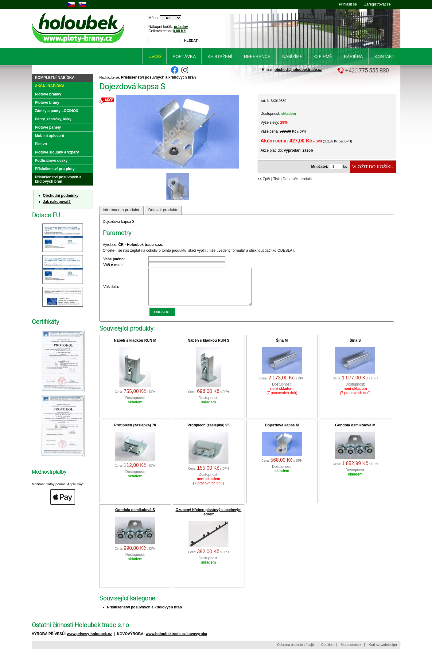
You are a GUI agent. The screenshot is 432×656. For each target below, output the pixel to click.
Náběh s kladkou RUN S (208, 348)
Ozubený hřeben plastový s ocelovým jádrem (209, 519)
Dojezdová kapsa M (282, 432)
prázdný (181, 27)
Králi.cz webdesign (383, 652)
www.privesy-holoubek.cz (89, 641)
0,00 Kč (179, 31)
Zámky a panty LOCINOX (56, 111)
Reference (257, 56)
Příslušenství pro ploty (55, 169)
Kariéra (353, 56)
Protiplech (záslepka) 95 (209, 432)
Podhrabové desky (51, 160)
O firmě (323, 56)
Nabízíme (292, 56)
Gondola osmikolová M (355, 432)
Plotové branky (48, 94)
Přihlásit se (348, 4)
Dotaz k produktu (163, 210)
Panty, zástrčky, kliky (53, 119)
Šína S (355, 348)
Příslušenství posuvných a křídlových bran (158, 77)
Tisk (276, 179)
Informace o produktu (122, 210)
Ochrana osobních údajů (295, 652)
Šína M (282, 348)
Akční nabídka (50, 86)
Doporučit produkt (297, 179)
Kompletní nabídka (55, 78)
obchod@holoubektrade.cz (298, 70)
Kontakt (385, 56)
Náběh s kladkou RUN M (135, 348)
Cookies (327, 652)
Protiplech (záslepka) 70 (135, 432)
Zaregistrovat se (377, 4)
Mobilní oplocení (49, 136)
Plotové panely (48, 127)
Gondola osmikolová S (135, 517)
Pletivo (41, 144)
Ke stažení (220, 56)
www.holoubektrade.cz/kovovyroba (176, 641)
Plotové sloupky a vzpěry (57, 152)
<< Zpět (264, 179)
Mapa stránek (351, 652)
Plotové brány (47, 102)
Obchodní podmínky (61, 195)
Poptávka (184, 56)
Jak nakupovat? (57, 202)
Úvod (154, 56)
